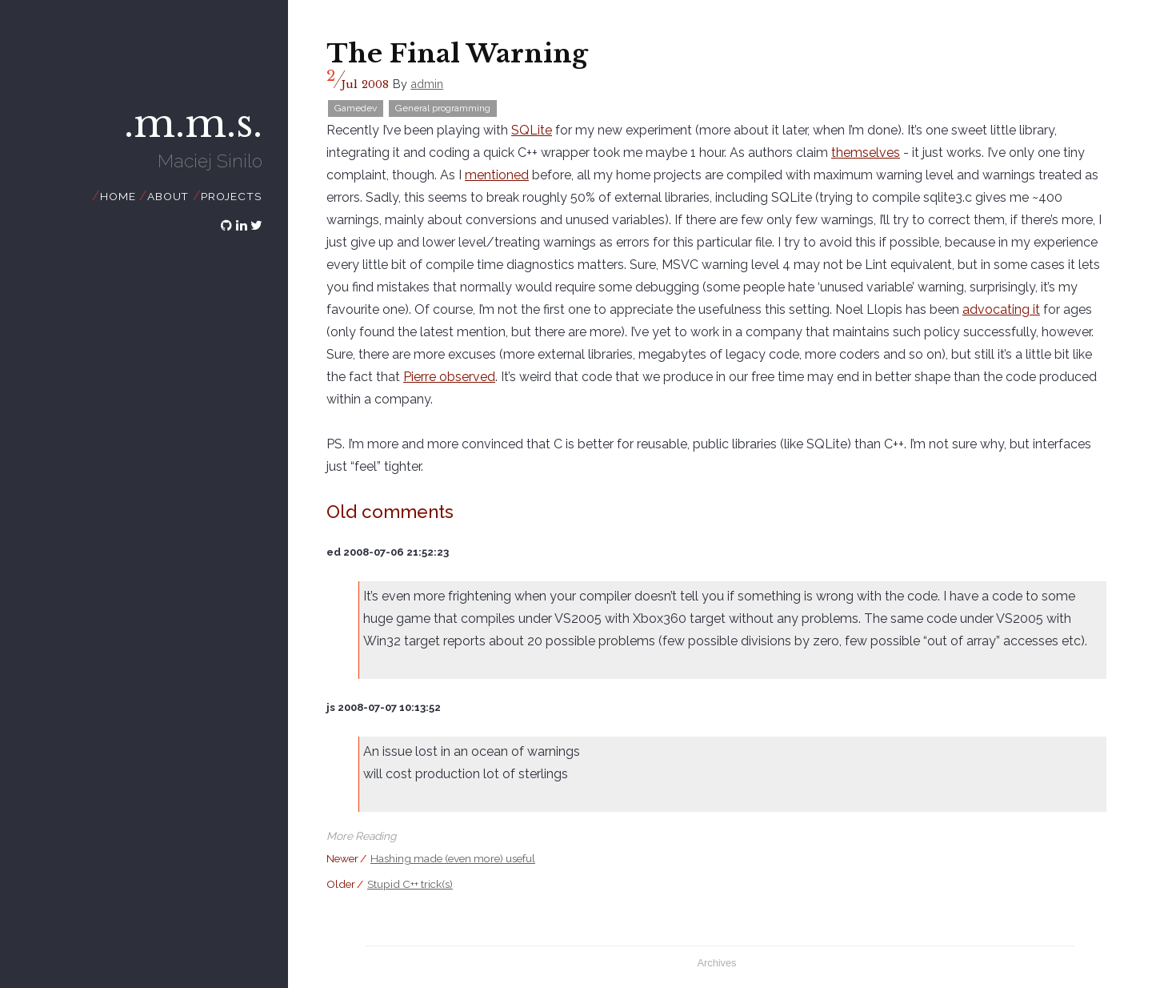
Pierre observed (449, 376)
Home (117, 196)
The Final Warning (457, 54)
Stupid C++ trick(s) (410, 884)
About (168, 196)
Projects (231, 196)
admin (426, 83)
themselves (865, 152)
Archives (716, 963)
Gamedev (355, 108)
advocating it (1001, 309)
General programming (442, 108)
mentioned (497, 175)
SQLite (531, 130)
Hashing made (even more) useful (452, 858)
